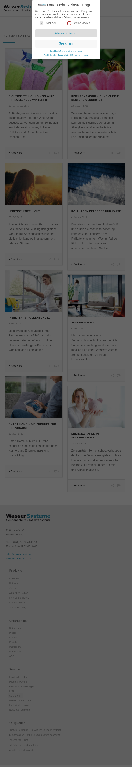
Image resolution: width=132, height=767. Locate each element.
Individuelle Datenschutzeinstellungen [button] (66, 51)
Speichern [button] (66, 43)
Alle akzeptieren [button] (66, 33)
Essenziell (48, 23)
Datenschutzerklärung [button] (67, 55)
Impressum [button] (83, 55)
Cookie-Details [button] (50, 55)
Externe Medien (78, 23)
